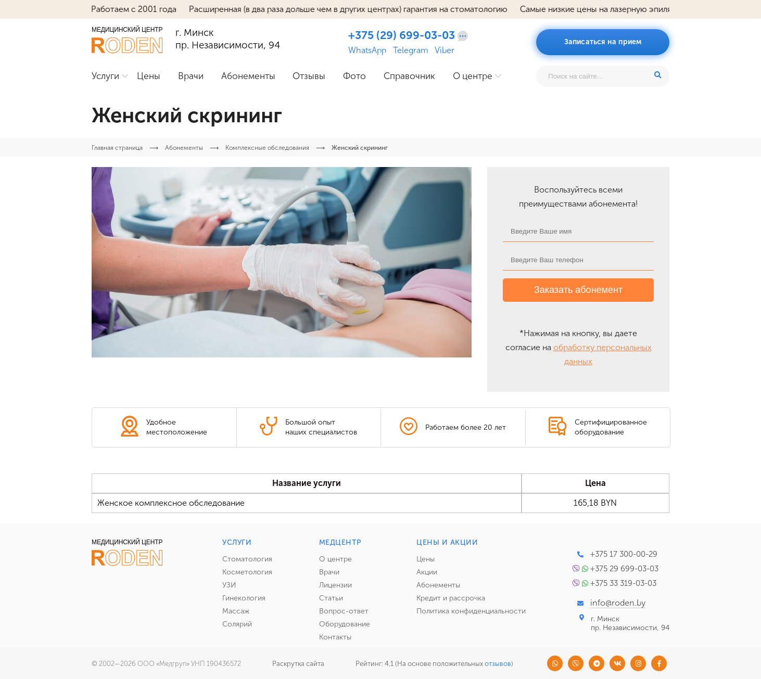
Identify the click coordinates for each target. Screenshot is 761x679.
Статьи (331, 598)
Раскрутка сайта (298, 664)
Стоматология (247, 559)
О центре (472, 76)
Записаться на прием (603, 41)
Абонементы (248, 76)
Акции (426, 572)
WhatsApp (367, 50)
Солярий (237, 624)
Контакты (335, 637)
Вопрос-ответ (344, 611)
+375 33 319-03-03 (623, 583)
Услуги (105, 76)
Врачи (191, 76)
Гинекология (243, 598)
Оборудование (344, 624)
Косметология (247, 572)
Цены (148, 76)
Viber (444, 50)
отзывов (498, 664)
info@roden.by (617, 603)
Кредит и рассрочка (450, 598)
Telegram (410, 50)
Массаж (235, 611)
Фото (354, 76)
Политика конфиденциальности (471, 611)
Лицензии (335, 585)
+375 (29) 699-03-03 (401, 35)
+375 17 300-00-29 (623, 554)
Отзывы (309, 76)
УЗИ (229, 585)
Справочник (409, 76)
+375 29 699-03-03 (624, 568)
